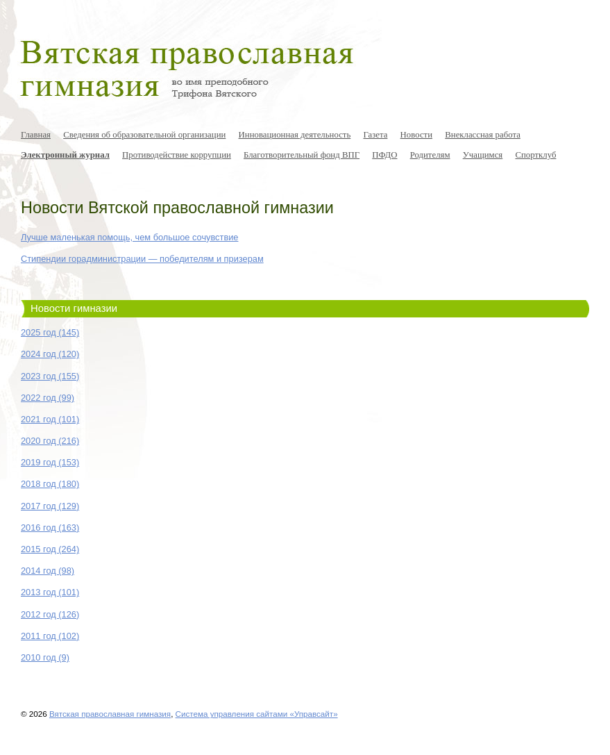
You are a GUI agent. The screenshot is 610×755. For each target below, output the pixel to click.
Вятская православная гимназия (110, 713)
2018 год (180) (50, 484)
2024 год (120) (50, 354)
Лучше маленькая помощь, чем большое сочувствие (129, 237)
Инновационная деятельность (295, 135)
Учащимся (483, 155)
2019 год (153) (50, 462)
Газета (375, 135)
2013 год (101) (50, 592)
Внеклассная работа (482, 135)
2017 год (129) (50, 506)
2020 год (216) (50, 440)
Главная (36, 135)
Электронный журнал (65, 155)
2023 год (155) (50, 376)
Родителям (430, 155)
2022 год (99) (47, 397)
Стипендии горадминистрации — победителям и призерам (142, 259)
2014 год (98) (47, 570)
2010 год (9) (45, 657)
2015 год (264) (50, 549)
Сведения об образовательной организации (144, 135)
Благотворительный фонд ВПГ (301, 155)
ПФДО (384, 155)
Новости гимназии (74, 308)
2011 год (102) (50, 636)
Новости (416, 135)
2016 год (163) (50, 527)
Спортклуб (535, 155)
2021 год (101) (50, 419)
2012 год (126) (50, 614)
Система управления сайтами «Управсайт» (257, 713)
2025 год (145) (50, 332)
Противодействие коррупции (176, 155)
